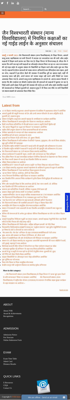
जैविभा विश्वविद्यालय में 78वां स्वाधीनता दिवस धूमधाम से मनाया (24, 170)
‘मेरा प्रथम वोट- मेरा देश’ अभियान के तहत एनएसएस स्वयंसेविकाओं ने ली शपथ (29, 233)
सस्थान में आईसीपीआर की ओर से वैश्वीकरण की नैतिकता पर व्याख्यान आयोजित (29, 238)
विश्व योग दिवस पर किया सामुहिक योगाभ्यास (17, 262)
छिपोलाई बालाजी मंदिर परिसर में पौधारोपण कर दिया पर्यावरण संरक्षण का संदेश (29, 246)
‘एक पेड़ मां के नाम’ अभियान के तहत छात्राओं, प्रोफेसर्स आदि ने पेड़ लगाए (27, 200)
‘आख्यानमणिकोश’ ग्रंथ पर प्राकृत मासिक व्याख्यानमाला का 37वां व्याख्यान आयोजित (31, 195)
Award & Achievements (12, 319)
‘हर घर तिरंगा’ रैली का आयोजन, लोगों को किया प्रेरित (20, 173)
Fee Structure (8, 343)
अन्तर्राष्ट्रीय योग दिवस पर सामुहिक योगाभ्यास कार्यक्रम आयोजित (24, 206)
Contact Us (7, 393)
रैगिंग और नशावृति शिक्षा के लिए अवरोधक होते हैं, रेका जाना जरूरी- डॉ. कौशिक (29, 184)
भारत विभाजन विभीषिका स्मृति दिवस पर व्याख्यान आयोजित (23, 176)
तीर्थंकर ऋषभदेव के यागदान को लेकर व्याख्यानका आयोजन (22, 132)
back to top (64, 290)
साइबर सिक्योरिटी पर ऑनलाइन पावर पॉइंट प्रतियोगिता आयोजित (24, 257)
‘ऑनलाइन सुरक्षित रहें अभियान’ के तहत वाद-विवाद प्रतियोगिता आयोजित (27, 249)
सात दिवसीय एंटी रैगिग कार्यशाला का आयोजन (18, 187)
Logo (35, 20)
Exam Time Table (10, 364)
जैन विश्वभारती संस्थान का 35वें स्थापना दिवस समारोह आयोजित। (24, 151)
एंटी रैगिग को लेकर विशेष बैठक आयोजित (16, 254)
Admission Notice (10, 340)
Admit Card (7, 367)
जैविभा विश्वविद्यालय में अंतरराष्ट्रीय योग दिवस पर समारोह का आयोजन (26, 122)
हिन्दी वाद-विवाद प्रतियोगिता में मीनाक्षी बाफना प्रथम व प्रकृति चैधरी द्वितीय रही (29, 124)
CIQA (5, 391)
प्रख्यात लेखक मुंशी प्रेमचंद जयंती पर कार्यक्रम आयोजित (21, 192)
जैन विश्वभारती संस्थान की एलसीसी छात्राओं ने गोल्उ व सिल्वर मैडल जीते (27, 203)
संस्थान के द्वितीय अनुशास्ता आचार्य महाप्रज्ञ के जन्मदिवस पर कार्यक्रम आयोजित (29, 119)
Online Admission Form (12, 346)
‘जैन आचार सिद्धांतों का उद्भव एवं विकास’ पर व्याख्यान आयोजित (24, 127)
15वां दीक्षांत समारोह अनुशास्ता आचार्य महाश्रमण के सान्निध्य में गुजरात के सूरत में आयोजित (33, 168)
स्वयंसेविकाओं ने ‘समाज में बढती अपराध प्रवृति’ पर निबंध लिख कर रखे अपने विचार (30, 165)
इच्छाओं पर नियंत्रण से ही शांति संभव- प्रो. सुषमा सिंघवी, (21, 138)
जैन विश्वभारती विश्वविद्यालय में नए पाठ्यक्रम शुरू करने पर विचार (25, 197)
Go (45, 9)
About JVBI (8, 316)
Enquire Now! (67, 202)
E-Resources (8, 388)
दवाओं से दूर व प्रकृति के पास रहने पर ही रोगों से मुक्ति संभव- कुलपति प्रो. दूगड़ (28, 252)
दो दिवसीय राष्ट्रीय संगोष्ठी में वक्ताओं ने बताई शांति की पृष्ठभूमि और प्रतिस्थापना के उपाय (32, 146)
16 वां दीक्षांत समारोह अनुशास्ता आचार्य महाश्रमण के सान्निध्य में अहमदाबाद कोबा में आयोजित (34, 111)
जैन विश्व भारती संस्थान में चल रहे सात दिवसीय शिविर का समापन (24, 160)
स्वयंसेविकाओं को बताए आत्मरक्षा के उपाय (16, 135)
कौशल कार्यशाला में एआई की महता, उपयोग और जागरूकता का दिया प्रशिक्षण (29, 154)
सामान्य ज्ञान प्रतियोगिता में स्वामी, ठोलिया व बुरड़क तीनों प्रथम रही (24, 189)
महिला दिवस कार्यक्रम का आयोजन (14, 162)
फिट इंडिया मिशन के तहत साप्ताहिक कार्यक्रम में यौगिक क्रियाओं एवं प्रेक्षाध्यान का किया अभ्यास (34, 157)
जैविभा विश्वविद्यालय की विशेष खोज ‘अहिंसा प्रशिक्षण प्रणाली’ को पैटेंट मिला (28, 224)
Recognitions (8, 322)
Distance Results (9, 369)
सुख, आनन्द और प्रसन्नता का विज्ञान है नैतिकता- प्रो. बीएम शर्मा (23, 235)
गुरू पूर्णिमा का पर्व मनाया (11, 260)
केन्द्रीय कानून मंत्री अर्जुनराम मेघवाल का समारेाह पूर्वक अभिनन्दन (24, 265)
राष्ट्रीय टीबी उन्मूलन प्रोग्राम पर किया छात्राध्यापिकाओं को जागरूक (24, 130)
